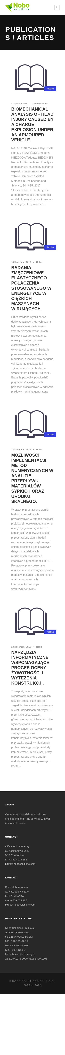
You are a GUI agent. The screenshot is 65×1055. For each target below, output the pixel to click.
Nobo (39, 262)
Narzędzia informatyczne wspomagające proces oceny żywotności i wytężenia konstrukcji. (30, 667)
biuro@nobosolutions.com (20, 863)
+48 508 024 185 (17, 859)
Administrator (40, 103)
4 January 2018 (19, 103)
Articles (50, 89)
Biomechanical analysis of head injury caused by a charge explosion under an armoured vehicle (32, 124)
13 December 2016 (21, 449)
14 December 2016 (21, 262)
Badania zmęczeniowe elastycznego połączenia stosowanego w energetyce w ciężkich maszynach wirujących (31, 288)
